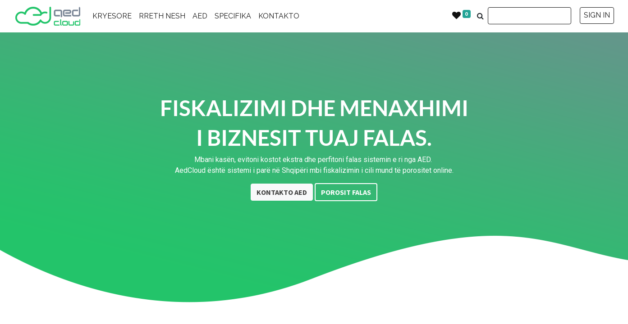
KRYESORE (112, 16)
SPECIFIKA (233, 16)
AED (200, 16)
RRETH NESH (162, 16)
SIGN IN (597, 15)
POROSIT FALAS (346, 192)
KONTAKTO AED (282, 192)
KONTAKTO (278, 16)
